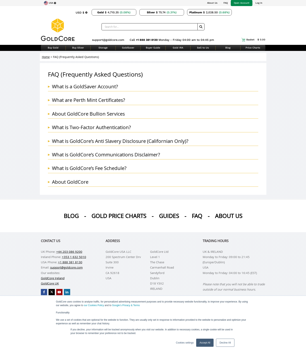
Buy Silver (78, 47)
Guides (169, 216)
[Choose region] (50, 3)
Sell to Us (203, 47)
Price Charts (253, 47)
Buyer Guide (153, 47)
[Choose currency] (81, 12)
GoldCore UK (50, 283)
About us (228, 216)
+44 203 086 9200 (69, 252)
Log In (258, 3)
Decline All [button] (225, 342)
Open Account (241, 3)
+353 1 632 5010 (74, 257)
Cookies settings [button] (185, 342)
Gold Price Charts (118, 216)
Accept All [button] (205, 342)
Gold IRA (178, 47)
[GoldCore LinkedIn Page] (67, 292)
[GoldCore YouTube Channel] (59, 292)
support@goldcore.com (108, 39)
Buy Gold (53, 47)
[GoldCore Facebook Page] (44, 292)
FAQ (225, 3)
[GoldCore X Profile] (52, 292)
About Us (212, 3)
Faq (197, 216)
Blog (227, 47)
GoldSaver (128, 47)
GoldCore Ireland (53, 278)
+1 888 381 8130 (147, 39)
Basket (253, 40)
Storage (103, 47)
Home (46, 57)
